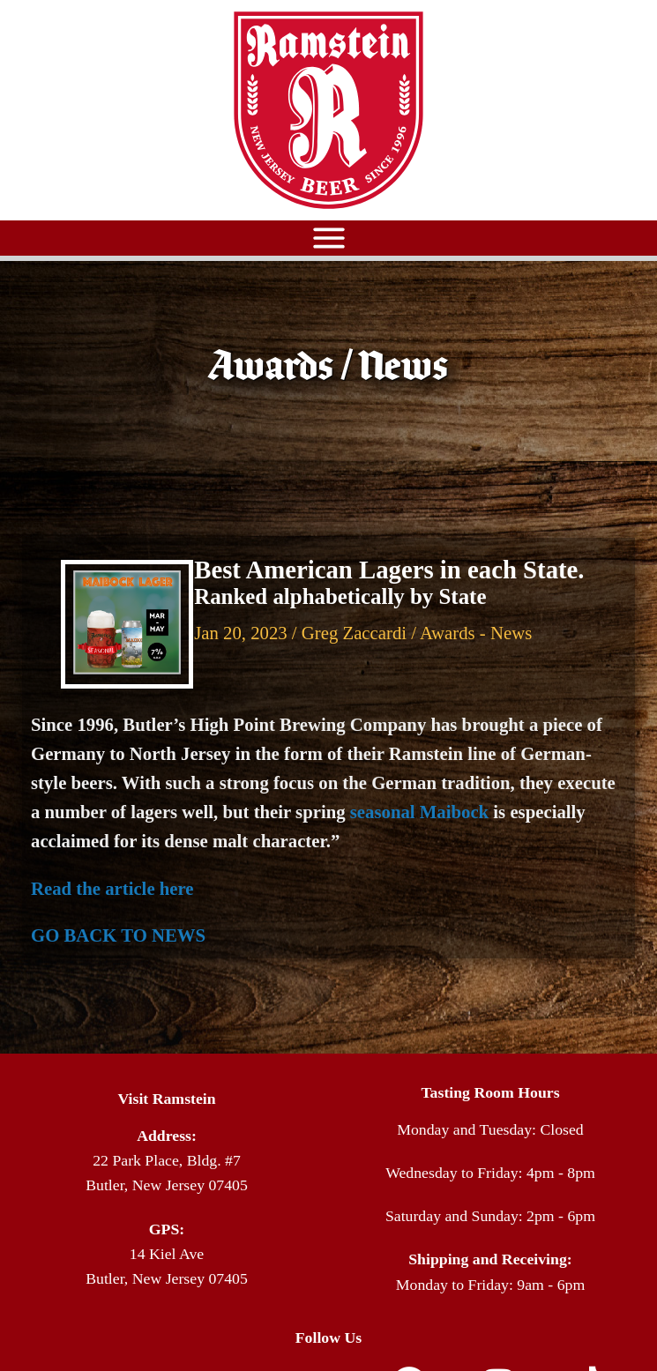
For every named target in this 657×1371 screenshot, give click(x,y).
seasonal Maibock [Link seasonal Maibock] (419, 812)
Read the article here (112, 888)
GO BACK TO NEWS (118, 935)
